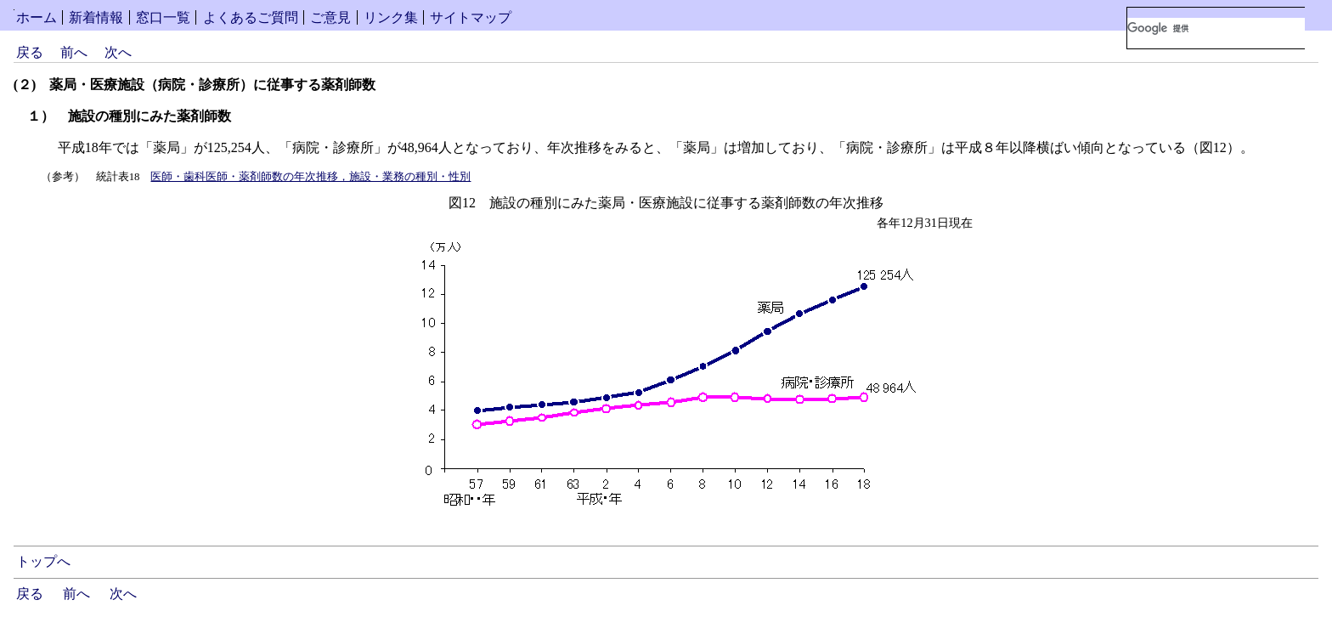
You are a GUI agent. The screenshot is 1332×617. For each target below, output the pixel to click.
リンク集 (391, 17)
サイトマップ (470, 17)
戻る (29, 52)
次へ (118, 52)
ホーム (36, 17)
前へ (73, 52)
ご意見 (330, 17)
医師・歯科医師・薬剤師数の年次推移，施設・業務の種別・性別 (310, 177)
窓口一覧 (163, 17)
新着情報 (96, 17)
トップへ (43, 561)
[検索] (1216, 28)
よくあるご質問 (250, 17)
